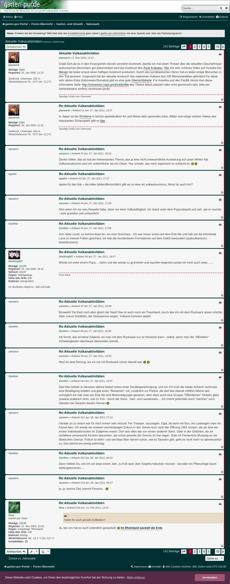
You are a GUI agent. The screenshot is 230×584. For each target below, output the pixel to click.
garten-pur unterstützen (113, 33)
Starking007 (15, 261)
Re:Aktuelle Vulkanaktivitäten (81, 106)
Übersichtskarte (142, 80)
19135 (22, 523)
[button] (184, 47)
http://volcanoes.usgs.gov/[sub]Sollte (105, 84)
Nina (11, 515)
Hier (166, 67)
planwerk (13, 65)
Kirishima (85, 116)
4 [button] (204, 47)
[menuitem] (18, 17)
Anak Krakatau (152, 67)
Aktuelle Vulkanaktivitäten (23, 41)
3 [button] (199, 47)
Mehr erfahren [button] (136, 577)
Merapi (63, 72)
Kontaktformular (76, 33)
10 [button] (217, 47)
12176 (22, 266)
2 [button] (195, 47)
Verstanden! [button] (210, 577)
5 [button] (208, 47)
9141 (22, 69)
